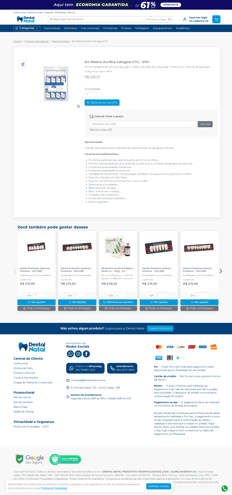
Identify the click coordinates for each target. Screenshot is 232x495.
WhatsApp (60, 12)
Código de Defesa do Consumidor (33, 382)
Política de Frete (23, 368)
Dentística (70, 28)
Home (17, 41)
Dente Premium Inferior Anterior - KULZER (156, 270)
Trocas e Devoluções (26, 377)
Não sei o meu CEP (101, 129)
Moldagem (142, 28)
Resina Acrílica (60, 41)
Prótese (126, 28)
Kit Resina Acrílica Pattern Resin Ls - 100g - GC (117, 270)
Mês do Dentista (23, 402)
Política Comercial (24, 373)
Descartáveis (52, 28)
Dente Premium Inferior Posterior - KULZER (197, 270)
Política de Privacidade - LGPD (31, 426)
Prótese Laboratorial (36, 41)
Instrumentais (90, 28)
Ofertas (71, 12)
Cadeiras (48, 12)
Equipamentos (162, 28)
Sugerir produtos (160, 328)
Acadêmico (183, 28)
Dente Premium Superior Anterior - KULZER (35, 270)
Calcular (205, 124)
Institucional (20, 12)
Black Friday (21, 407)
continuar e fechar (158, 486)
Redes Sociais (35, 12)
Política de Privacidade (54, 488)
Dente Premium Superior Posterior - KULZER (76, 270)
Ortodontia (110, 28)
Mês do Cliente (22, 397)
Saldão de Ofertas (24, 411)
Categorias (27, 28)
